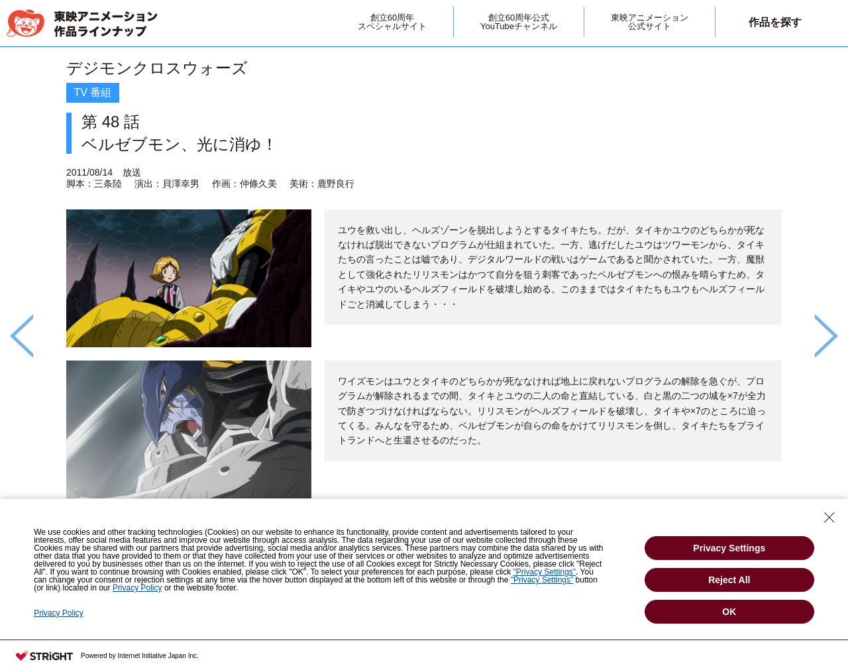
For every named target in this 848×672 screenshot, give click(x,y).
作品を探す (775, 22)
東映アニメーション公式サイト (649, 22)
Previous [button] (21, 336)
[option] (424, 313)
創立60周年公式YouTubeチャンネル (518, 22)
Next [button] (826, 336)
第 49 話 (106, 544)
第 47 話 (742, 544)
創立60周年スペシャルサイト (392, 22)
